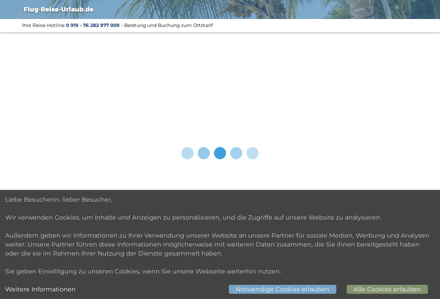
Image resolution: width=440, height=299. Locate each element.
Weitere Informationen (40, 289)
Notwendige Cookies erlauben (282, 289)
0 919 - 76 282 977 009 (93, 25)
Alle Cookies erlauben (387, 289)
